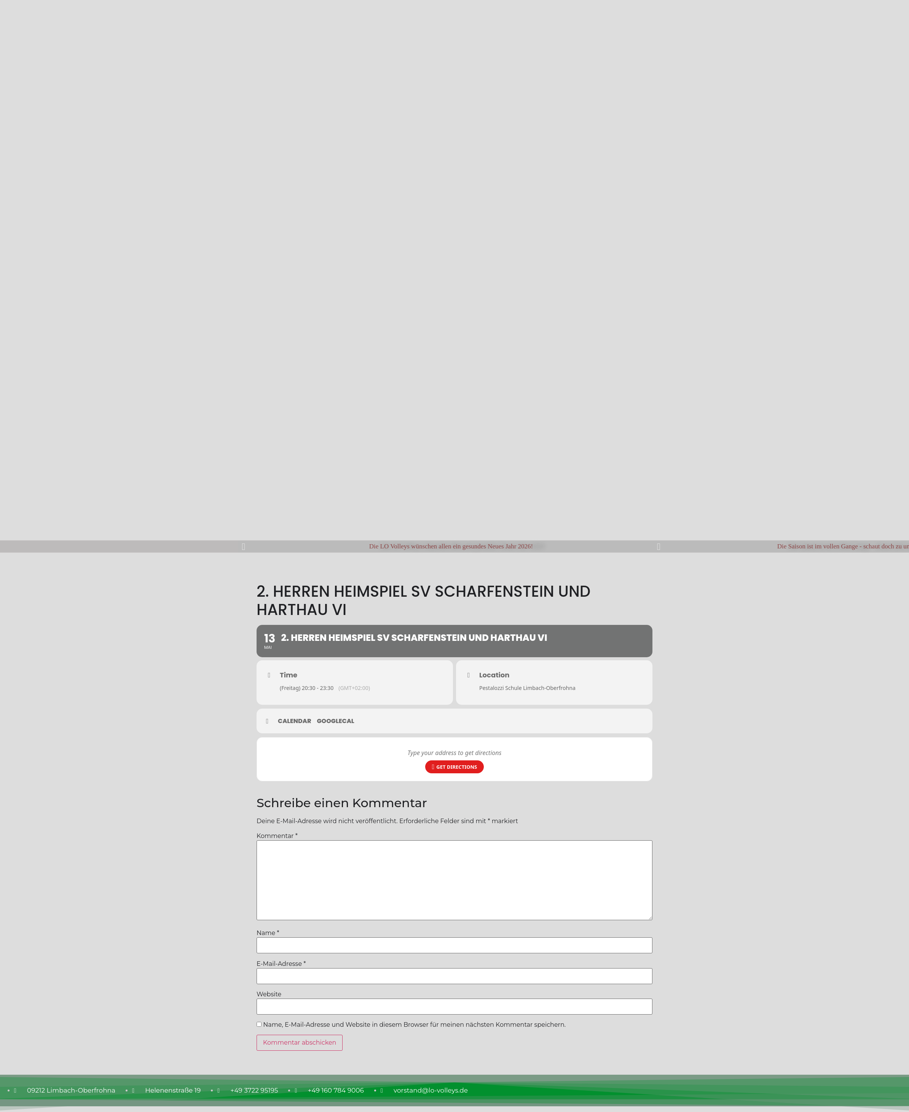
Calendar (294, 721)
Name (268, 933)
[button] (243, 546)
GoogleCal (335, 721)
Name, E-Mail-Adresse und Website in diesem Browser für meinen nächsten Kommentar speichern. (414, 1025)
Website (269, 994)
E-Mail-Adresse (281, 964)
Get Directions (454, 767)
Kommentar (277, 836)
